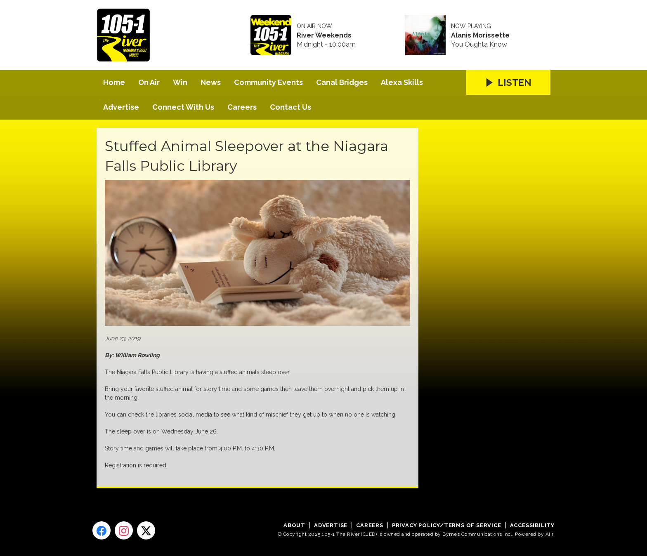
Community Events (268, 82)
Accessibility (532, 525)
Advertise (121, 107)
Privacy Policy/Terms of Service (446, 525)
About (294, 525)
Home (114, 82)
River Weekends (324, 35)
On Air (149, 82)
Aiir (549, 534)
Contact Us (290, 107)
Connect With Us (183, 107)
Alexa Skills (402, 82)
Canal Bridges (342, 82)
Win (180, 82)
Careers (242, 107)
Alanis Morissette (480, 35)
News (211, 82)
